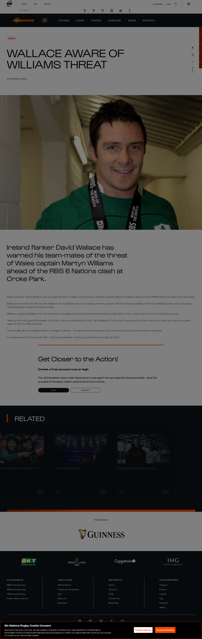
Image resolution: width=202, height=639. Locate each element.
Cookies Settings (143, 630)
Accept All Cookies (165, 630)
